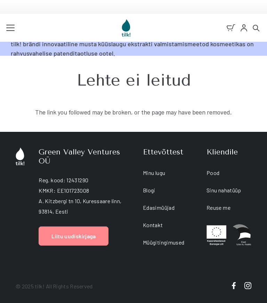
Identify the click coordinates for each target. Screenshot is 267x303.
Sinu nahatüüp (224, 190)
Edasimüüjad (159, 207)
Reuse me (218, 207)
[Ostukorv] (231, 28)
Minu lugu (154, 172)
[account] (244, 28)
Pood (213, 172)
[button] (10, 28)
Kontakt (153, 225)
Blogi (149, 190)
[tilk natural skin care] (126, 28)
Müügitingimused (163, 242)
